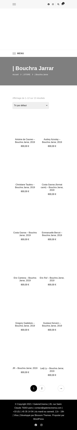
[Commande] (31, 105)
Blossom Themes (43, 415)
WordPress (38, 419)
